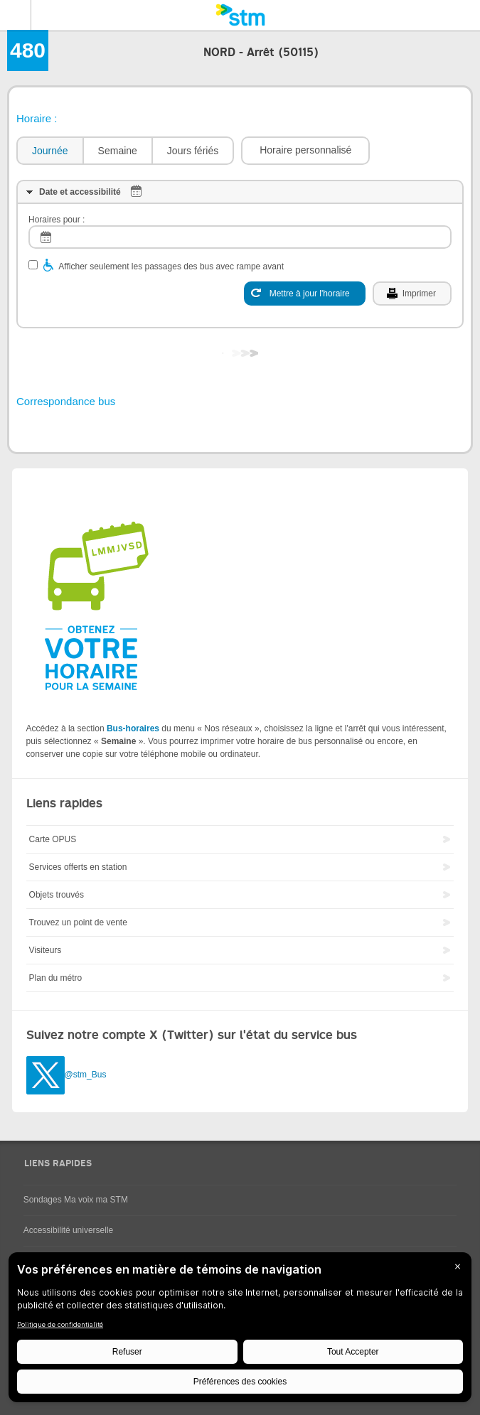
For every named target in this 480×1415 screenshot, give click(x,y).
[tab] (49, 151)
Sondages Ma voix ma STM (75, 1200)
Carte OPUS (53, 839)
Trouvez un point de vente (78, 922)
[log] (240, 237)
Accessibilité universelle (68, 1230)
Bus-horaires (133, 728)
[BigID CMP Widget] (240, 1331)
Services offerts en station (78, 867)
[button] (305, 150)
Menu (15, 15)
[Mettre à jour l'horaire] (305, 293)
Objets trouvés (56, 895)
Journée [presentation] (50, 150)
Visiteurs (45, 950)
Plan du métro (55, 978)
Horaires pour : (56, 220)
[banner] (240, 15)
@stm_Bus (86, 1075)
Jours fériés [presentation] (192, 150)
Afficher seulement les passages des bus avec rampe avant (171, 266)
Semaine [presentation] (117, 150)
